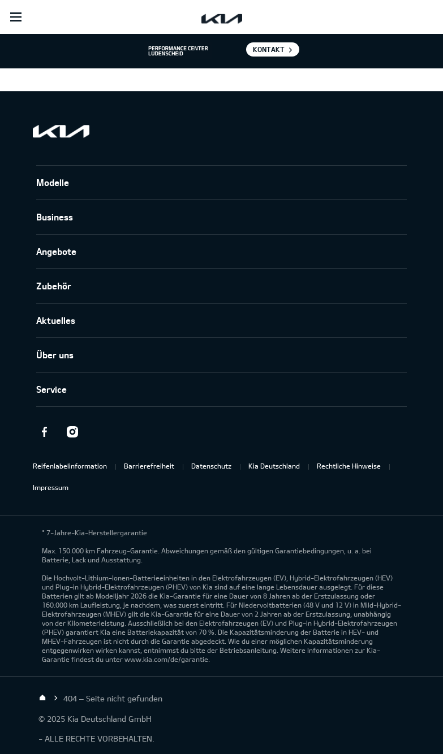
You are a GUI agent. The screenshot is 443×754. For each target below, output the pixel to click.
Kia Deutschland (274, 466)
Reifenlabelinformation (70, 466)
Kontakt (269, 49)
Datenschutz (211, 466)
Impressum (50, 487)
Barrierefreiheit (149, 466)
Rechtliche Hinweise (349, 466)
